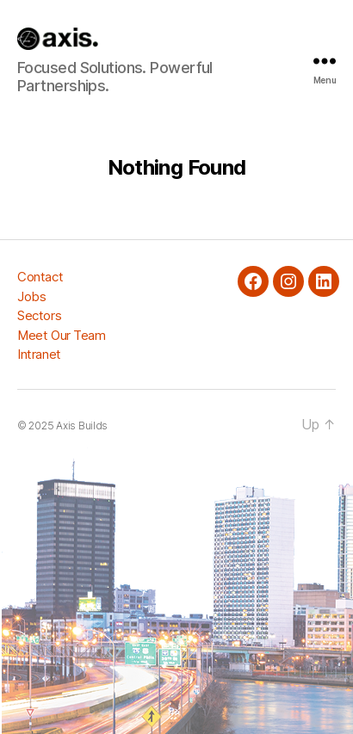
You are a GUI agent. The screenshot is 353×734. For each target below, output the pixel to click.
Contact (40, 276)
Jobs (31, 296)
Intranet (39, 354)
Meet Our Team (61, 335)
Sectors (39, 315)
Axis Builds (82, 425)
